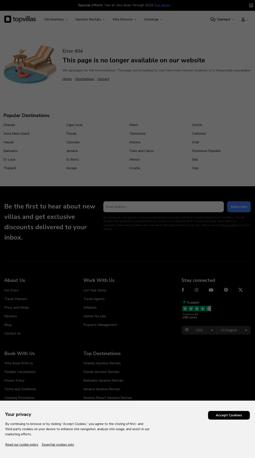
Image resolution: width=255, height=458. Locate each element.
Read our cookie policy (21, 444)
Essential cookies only (58, 444)
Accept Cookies (229, 415)
